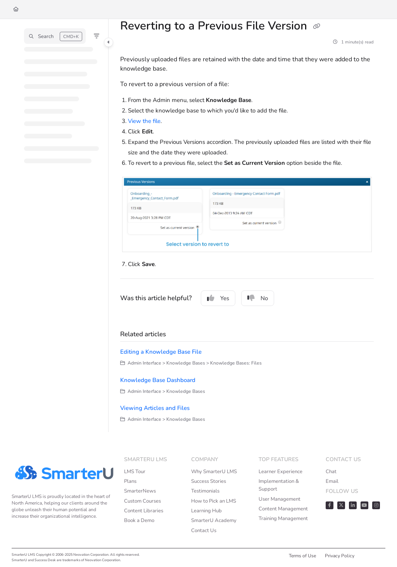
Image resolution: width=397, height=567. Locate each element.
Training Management (283, 518)
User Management (279, 499)
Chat (331, 471)
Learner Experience (280, 471)
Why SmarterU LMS (214, 471)
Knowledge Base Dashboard (157, 380)
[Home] (16, 9)
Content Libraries (143, 510)
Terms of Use (302, 556)
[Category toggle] (108, 42)
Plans (130, 481)
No (257, 298)
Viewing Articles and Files (155, 408)
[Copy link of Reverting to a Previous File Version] (316, 27)
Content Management (283, 508)
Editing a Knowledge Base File (161, 352)
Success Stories (208, 481)
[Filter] (96, 36)
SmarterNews (140, 490)
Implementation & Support (279, 485)
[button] (55, 36)
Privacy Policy (339, 556)
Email (332, 481)
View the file (144, 121)
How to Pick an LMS (213, 501)
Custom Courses (142, 501)
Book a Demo (139, 520)
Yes (218, 298)
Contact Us (203, 530)
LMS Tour (134, 471)
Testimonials (205, 490)
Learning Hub (206, 510)
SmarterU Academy (213, 520)
